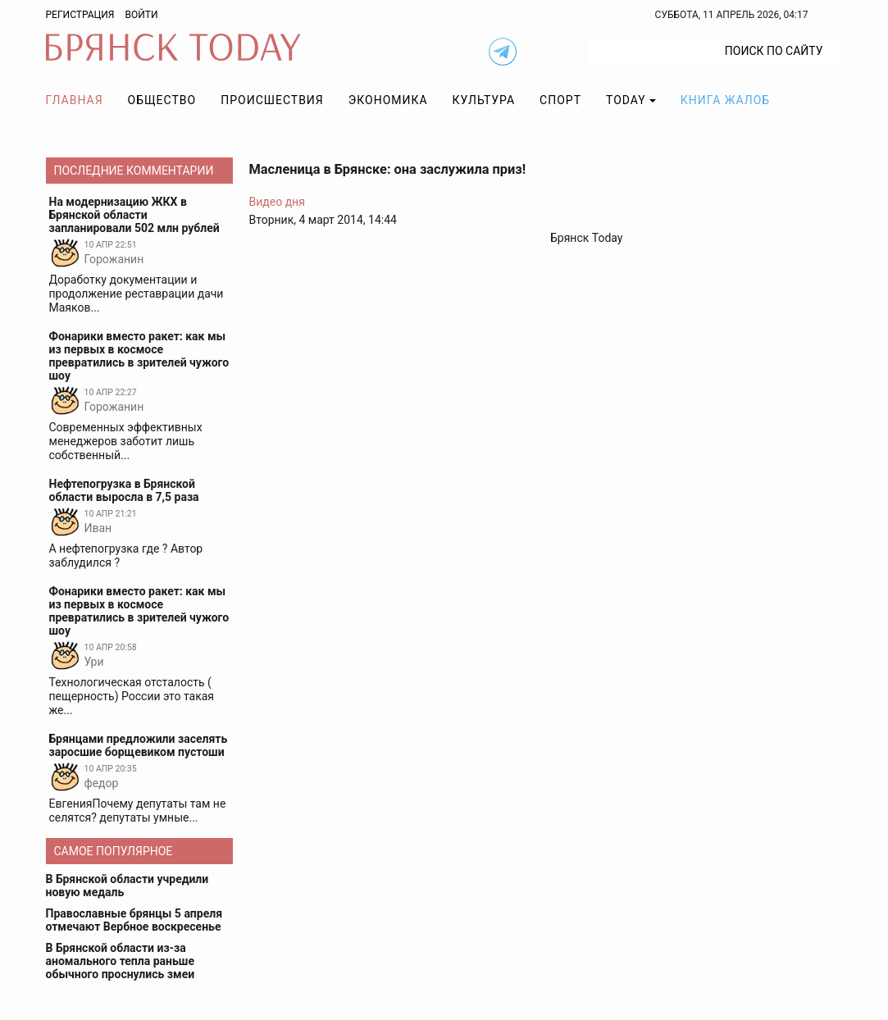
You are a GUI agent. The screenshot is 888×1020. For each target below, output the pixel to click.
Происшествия (272, 100)
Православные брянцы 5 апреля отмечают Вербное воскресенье (134, 920)
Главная (74, 100)
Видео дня (277, 201)
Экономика (388, 100)
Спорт (560, 100)
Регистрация (80, 14)
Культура (484, 100)
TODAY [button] (626, 100)
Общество (162, 100)
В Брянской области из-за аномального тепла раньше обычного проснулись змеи (120, 961)
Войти (141, 14)
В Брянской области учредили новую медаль (127, 885)
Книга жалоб (725, 100)
